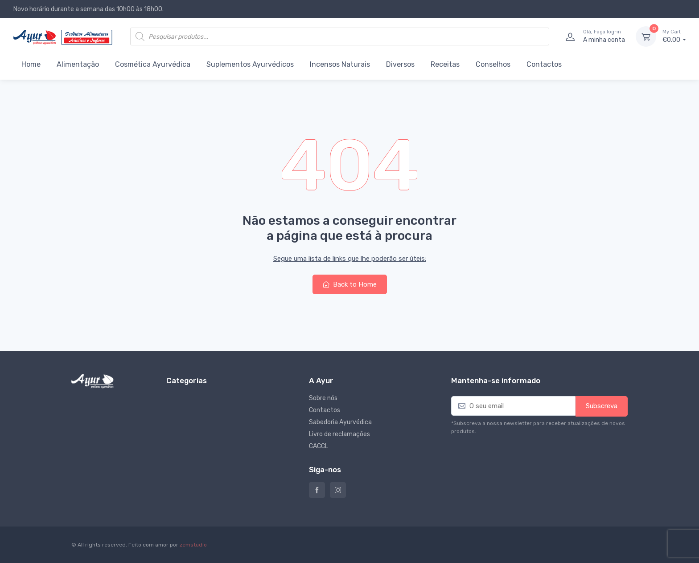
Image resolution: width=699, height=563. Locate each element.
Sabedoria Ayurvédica (340, 422)
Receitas (445, 64)
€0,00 (674, 36)
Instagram (338, 490)
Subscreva (601, 406)
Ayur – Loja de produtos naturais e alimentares (317, 490)
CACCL (318, 446)
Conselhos (493, 64)
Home (31, 64)
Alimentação (78, 64)
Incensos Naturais (340, 64)
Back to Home (350, 284)
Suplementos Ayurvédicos (250, 64)
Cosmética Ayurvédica (152, 64)
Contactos (544, 64)
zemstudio (193, 545)
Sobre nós (323, 398)
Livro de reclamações (339, 434)
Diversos (400, 64)
